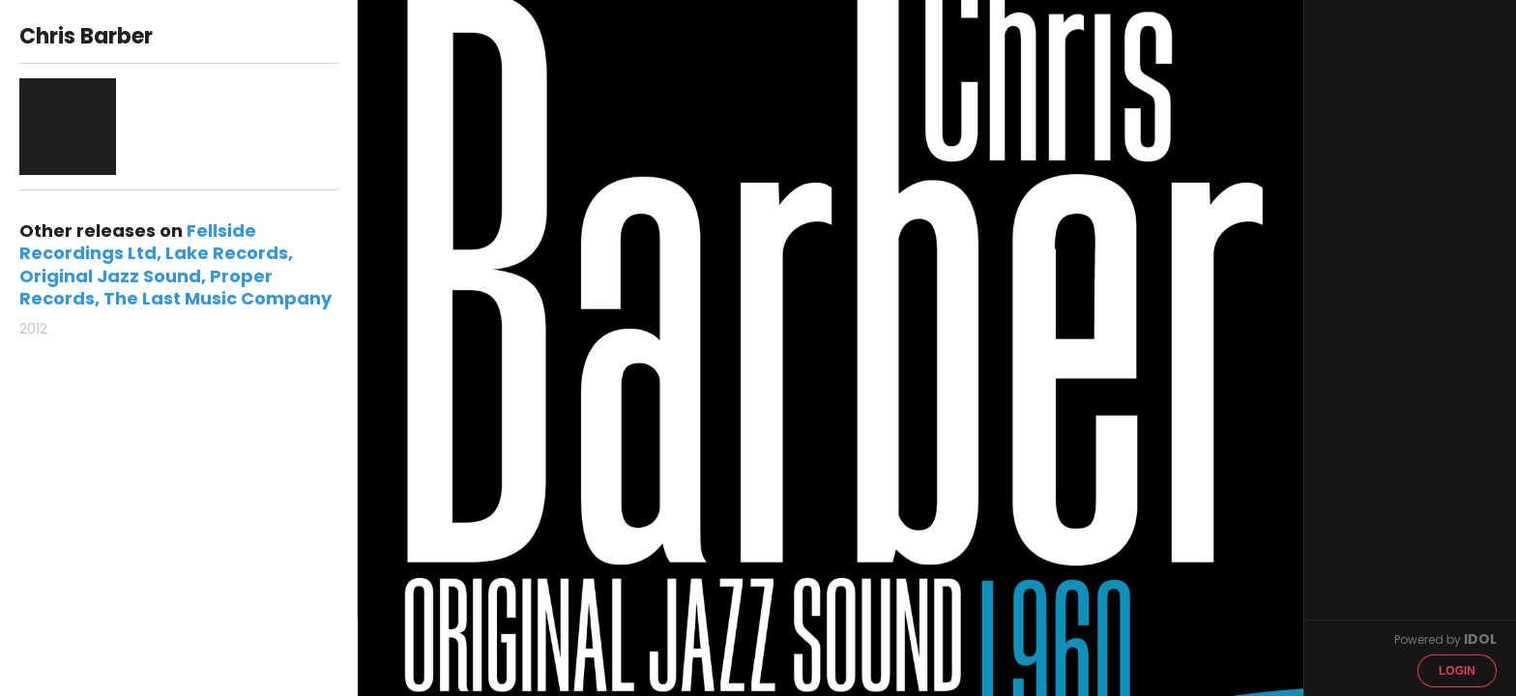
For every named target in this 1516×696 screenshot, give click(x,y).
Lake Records (226, 253)
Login (1457, 671)
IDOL (1480, 639)
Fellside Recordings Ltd (137, 241)
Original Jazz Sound (110, 276)
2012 (33, 328)
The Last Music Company (217, 298)
